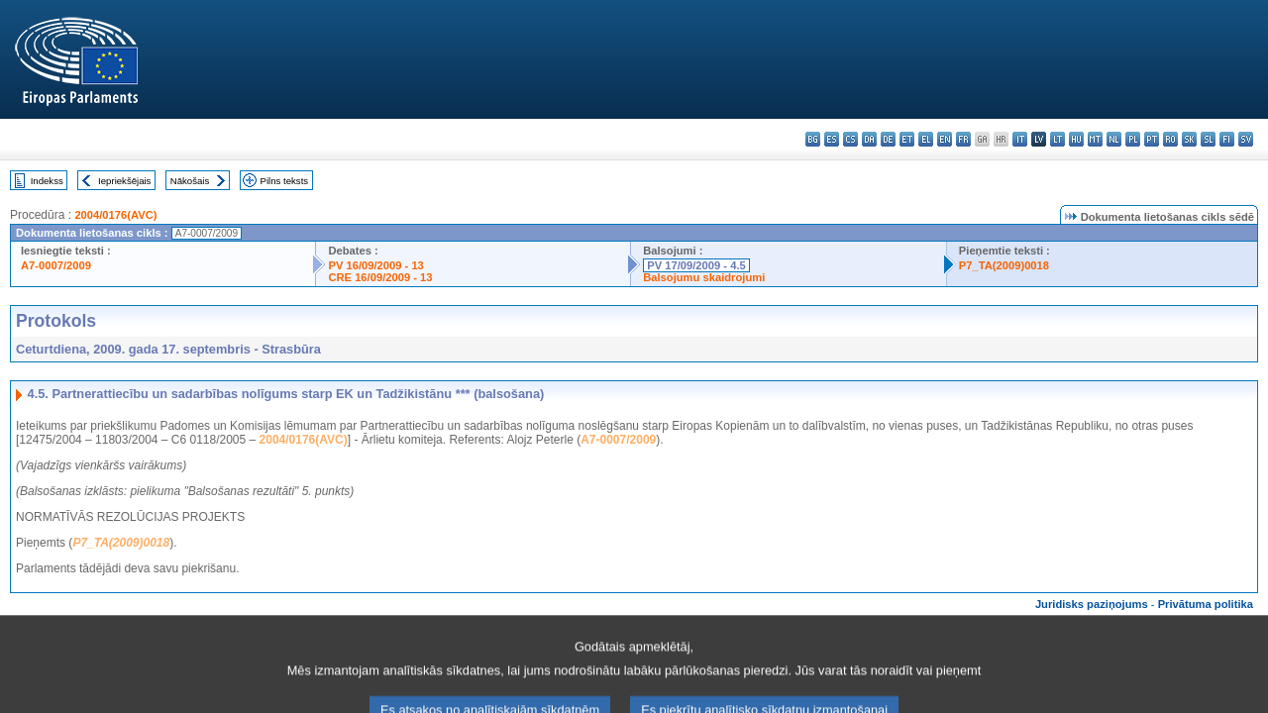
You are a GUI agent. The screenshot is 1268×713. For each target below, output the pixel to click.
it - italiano (1019, 139)
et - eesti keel (906, 139)
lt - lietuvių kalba (1057, 139)
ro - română (1170, 139)
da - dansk (869, 139)
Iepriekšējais (124, 180)
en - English (944, 139)
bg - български (812, 139)
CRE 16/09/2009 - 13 (380, 277)
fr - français (963, 139)
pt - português (1151, 139)
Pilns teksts (285, 180)
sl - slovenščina (1208, 139)
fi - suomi (1226, 139)
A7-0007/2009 (56, 265)
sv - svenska (1245, 139)
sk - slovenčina (1189, 139)
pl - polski (1132, 139)
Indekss (47, 180)
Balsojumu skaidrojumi (704, 277)
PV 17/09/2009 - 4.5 (696, 265)
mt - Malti (1095, 139)
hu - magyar (1076, 139)
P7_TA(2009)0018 (1004, 265)
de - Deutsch (888, 139)
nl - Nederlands (1114, 139)
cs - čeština (850, 139)
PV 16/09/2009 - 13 (375, 265)
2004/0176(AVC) (115, 215)
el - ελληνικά (925, 139)
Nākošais (189, 180)
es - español (831, 139)
